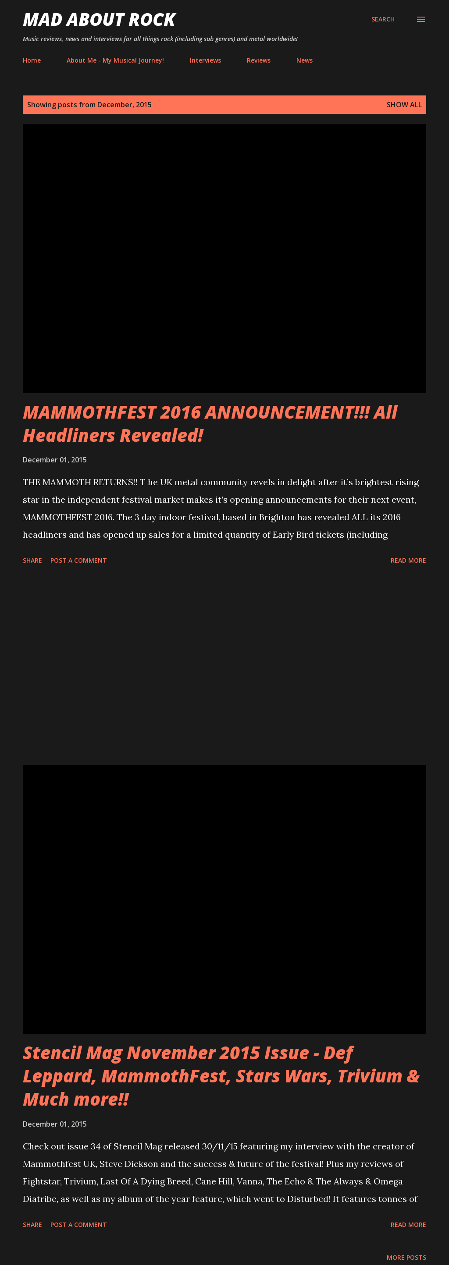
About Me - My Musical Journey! (115, 60)
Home (32, 60)
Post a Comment (78, 560)
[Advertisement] (224, 666)
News (304, 60)
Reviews (259, 60)
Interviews (205, 60)
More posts (406, 1257)
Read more (408, 560)
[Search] (383, 19)
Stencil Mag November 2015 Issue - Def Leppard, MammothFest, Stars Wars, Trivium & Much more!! (221, 1075)
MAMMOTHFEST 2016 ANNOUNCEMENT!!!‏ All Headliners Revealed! (210, 423)
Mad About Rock (99, 19)
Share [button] (32, 560)
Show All (404, 104)
